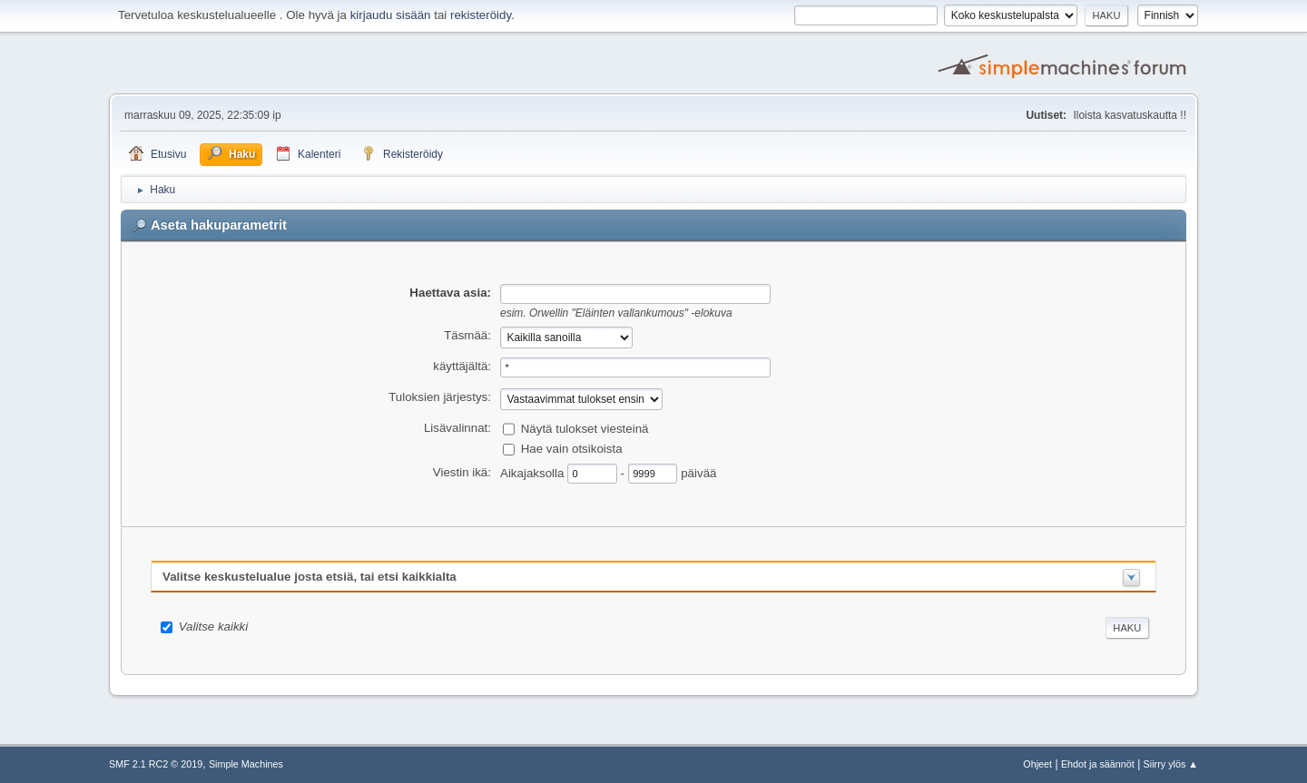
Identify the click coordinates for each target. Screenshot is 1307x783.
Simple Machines (246, 764)
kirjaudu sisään (390, 15)
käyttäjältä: (462, 366)
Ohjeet (1037, 764)
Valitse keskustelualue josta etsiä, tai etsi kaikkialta (309, 576)
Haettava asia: (450, 292)
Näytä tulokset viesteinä (585, 429)
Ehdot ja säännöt (1098, 764)
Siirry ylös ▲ (1171, 764)
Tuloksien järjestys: (439, 397)
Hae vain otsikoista (572, 448)
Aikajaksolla (533, 472)
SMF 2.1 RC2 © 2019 (155, 764)
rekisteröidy (480, 15)
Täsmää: (467, 335)
